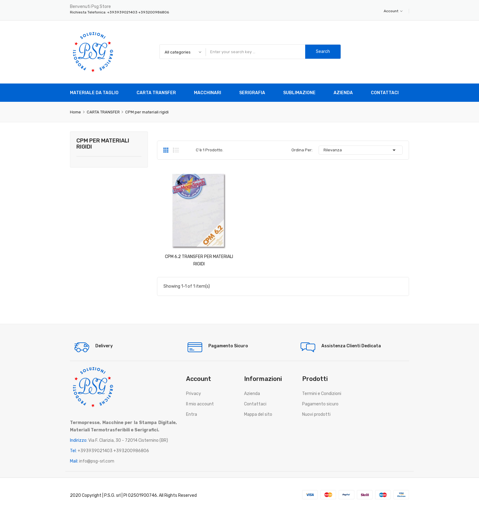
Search (323, 51)
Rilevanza (361, 150)
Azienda (252, 393)
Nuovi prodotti (316, 414)
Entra (191, 414)
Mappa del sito (258, 414)
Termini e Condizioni (321, 393)
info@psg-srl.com (96, 461)
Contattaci (255, 404)
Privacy (193, 393)
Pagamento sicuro (320, 404)
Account (393, 11)
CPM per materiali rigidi (102, 144)
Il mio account (200, 404)
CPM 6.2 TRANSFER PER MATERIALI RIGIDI (199, 260)
